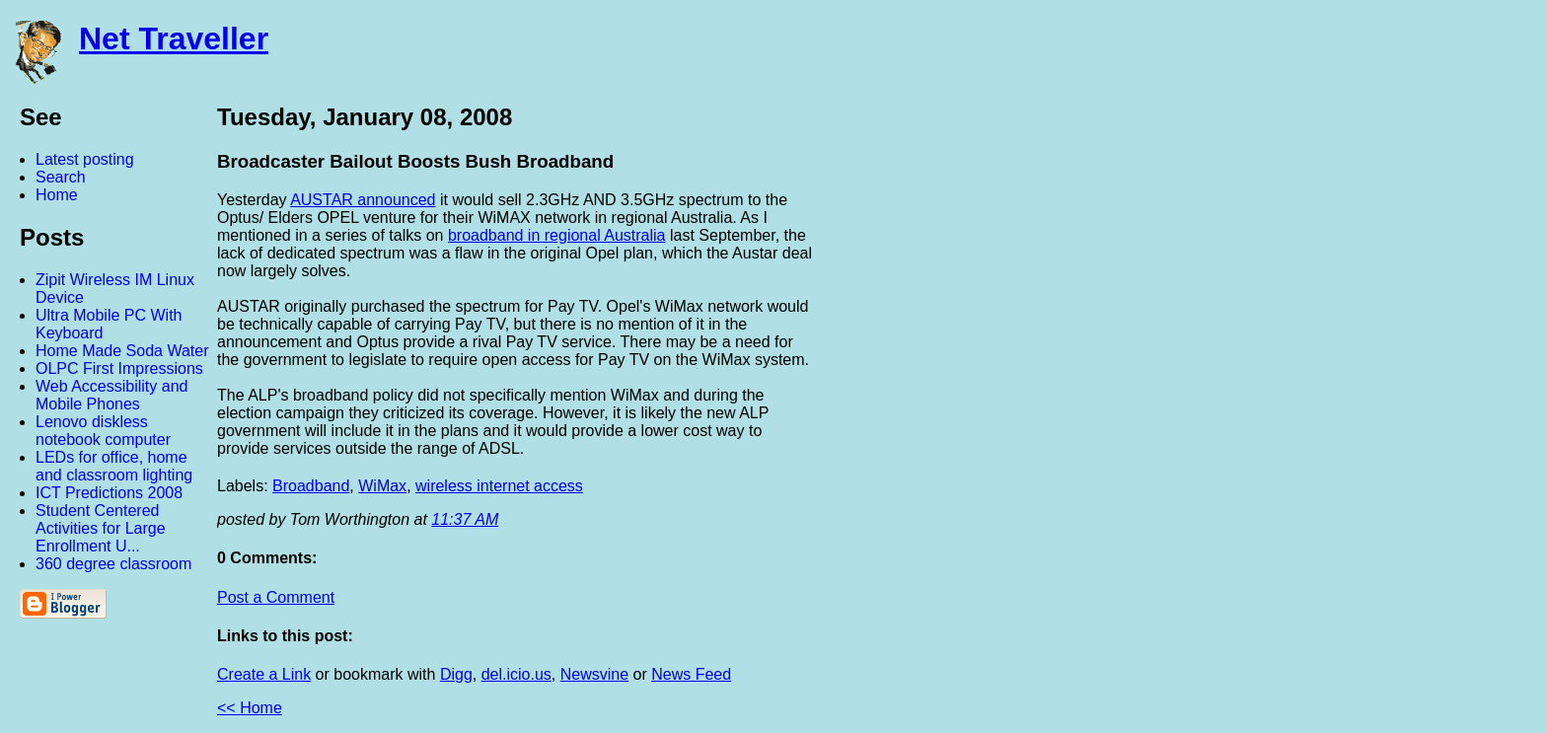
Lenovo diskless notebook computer (103, 430)
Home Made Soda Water (122, 350)
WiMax (382, 485)
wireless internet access (499, 485)
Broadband (310, 485)
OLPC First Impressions (119, 368)
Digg (456, 674)
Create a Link (264, 674)
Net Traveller (173, 38)
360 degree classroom (113, 563)
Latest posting (85, 159)
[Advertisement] (1330, 398)
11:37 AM (464, 519)
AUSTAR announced (362, 199)
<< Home (249, 707)
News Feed (691, 674)
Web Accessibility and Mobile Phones (111, 395)
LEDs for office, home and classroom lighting (114, 466)
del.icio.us (516, 674)
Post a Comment (275, 597)
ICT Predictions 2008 (109, 492)
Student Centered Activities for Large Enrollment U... (101, 528)
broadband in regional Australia (557, 235)
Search (61, 177)
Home (57, 194)
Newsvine (594, 674)
